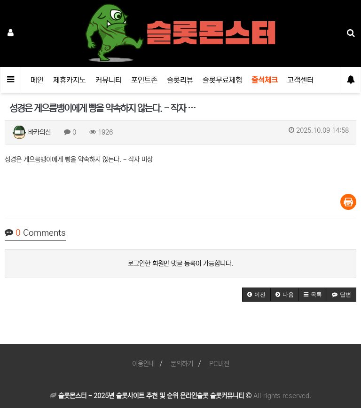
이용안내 (143, 364)
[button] (256, 295)
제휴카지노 (69, 80)
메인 (37, 80)
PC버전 (219, 364)
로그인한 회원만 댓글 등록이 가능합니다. (180, 263)
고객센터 (300, 80)
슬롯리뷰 (180, 80)
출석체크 (264, 80)
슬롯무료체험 (222, 80)
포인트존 (144, 80)
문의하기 (182, 364)
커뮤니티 (108, 80)
